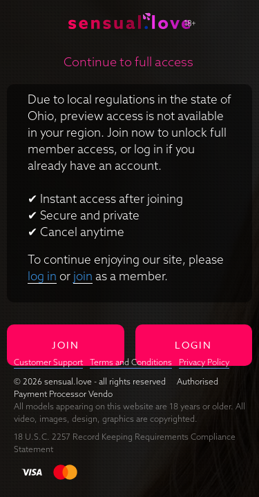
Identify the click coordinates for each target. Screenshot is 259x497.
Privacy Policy (204, 362)
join (83, 276)
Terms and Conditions (131, 362)
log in (42, 276)
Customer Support (48, 362)
